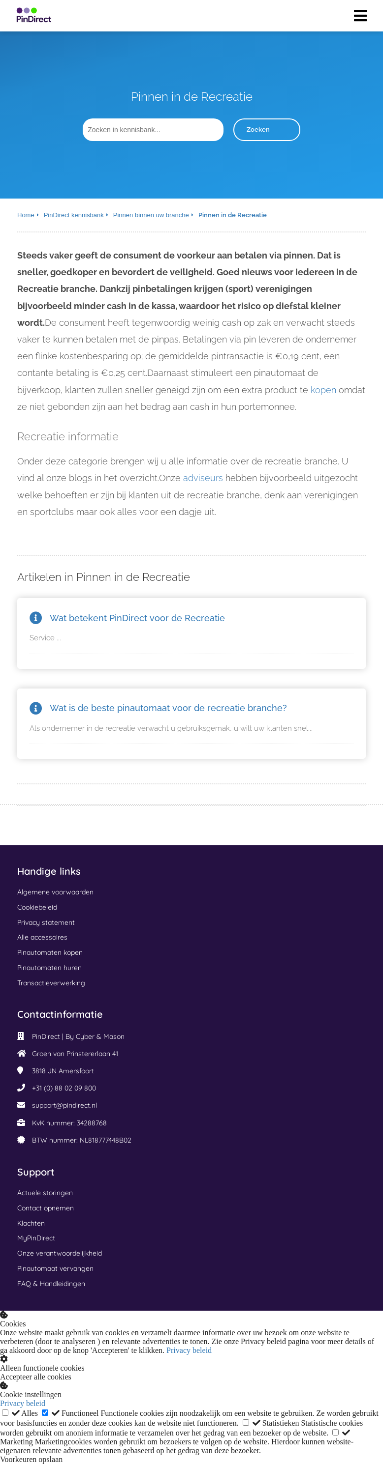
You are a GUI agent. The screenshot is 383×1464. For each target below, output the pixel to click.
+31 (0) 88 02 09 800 (64, 1088)
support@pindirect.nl (64, 1105)
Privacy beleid (189, 1350)
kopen (323, 390)
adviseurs (203, 478)
